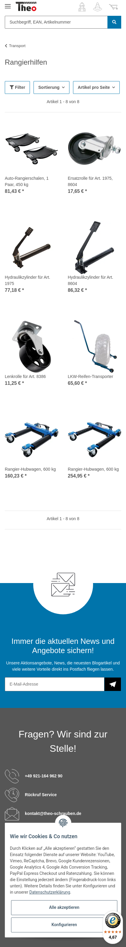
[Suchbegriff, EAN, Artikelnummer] (56, 22)
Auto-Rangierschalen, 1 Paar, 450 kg (26, 181)
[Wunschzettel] (97, 7)
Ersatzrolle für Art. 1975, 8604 (90, 181)
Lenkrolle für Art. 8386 (25, 376)
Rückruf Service (41, 794)
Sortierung (49, 87)
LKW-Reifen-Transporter (90, 376)
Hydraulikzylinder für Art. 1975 (27, 280)
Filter (17, 87)
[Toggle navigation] (8, 3)
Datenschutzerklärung (49, 892)
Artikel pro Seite (94, 87)
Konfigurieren (64, 924)
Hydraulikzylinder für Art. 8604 (90, 280)
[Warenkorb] (113, 7)
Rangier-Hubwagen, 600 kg (30, 469)
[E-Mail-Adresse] (54, 684)
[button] (82, 7)
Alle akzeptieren (64, 907)
